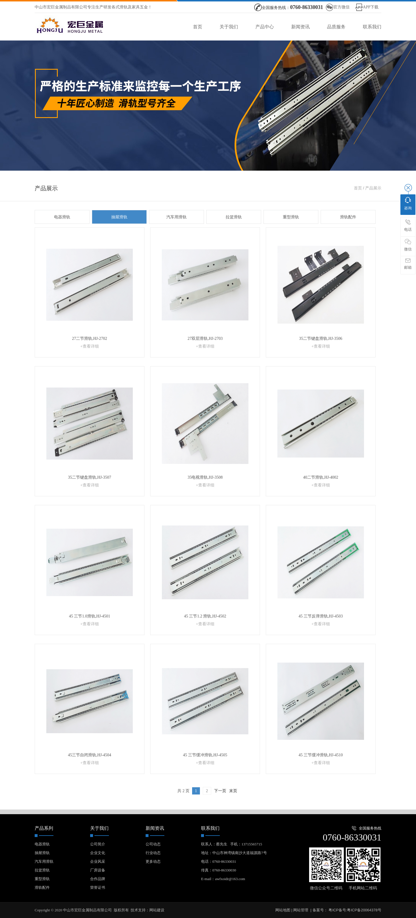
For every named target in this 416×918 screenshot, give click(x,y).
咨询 (408, 203)
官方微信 (341, 7)
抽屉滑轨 (119, 231)
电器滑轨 (62, 231)
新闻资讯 (300, 26)
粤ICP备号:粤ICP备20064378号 (354, 910)
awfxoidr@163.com (230, 879)
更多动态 (153, 861)
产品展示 (373, 202)
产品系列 (44, 828)
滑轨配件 (348, 231)
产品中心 (264, 26)
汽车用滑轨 (176, 231)
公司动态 (153, 844)
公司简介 (97, 844)
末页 (233, 805)
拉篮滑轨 (234, 231)
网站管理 (300, 910)
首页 (197, 26)
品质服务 (336, 26)
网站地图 (282, 910)
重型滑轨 (291, 231)
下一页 (220, 805)
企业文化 (97, 853)
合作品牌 (97, 879)
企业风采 (97, 861)
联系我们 (372, 26)
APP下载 (370, 7)
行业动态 (153, 853)
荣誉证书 (97, 887)
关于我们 (229, 26)
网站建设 (156, 910)
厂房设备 (97, 870)
